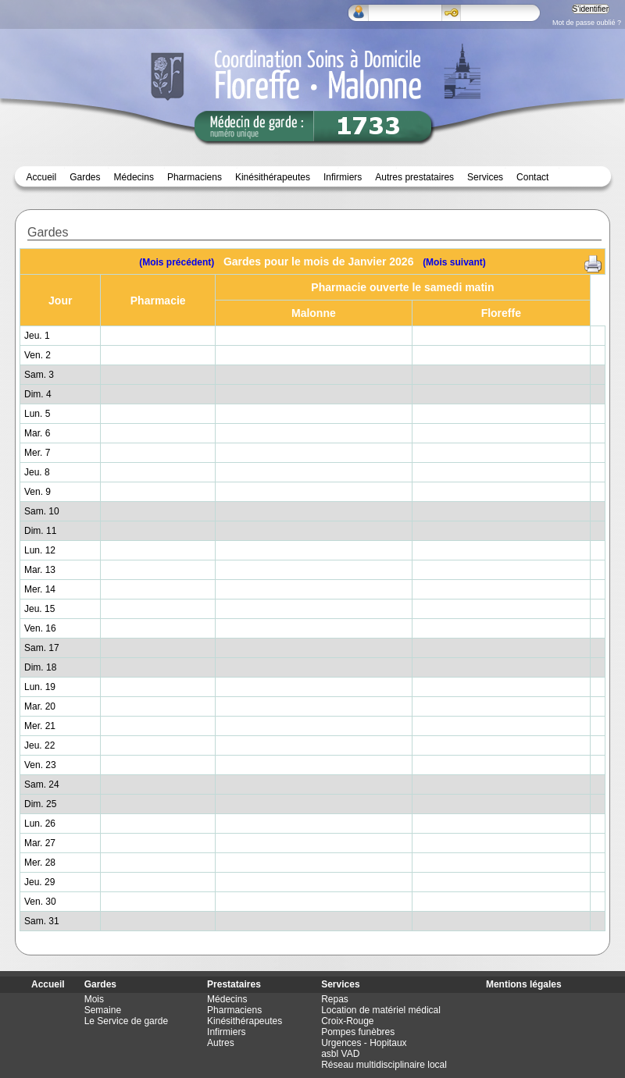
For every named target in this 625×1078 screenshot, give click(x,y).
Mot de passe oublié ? (586, 23)
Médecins (134, 177)
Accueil (42, 177)
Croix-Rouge (347, 1021)
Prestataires (234, 984)
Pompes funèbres (358, 1031)
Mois (94, 999)
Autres (220, 1042)
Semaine (102, 1010)
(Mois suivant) (454, 262)
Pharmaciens (194, 177)
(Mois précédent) (176, 262)
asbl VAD (340, 1053)
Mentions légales (524, 984)
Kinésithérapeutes (272, 177)
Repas (334, 999)
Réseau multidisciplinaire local (384, 1064)
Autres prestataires (414, 177)
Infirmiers (342, 177)
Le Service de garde (126, 1021)
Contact (532, 177)
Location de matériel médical (381, 1010)
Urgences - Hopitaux (363, 1042)
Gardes (100, 984)
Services (485, 177)
